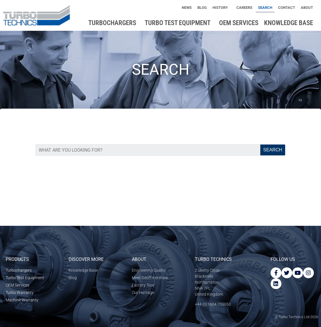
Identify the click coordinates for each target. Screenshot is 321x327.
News (187, 7)
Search (265, 7)
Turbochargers (113, 23)
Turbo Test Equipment (179, 23)
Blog (202, 7)
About (308, 8)
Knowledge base (290, 23)
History (221, 8)
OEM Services (238, 23)
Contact (286, 7)
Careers (244, 7)
